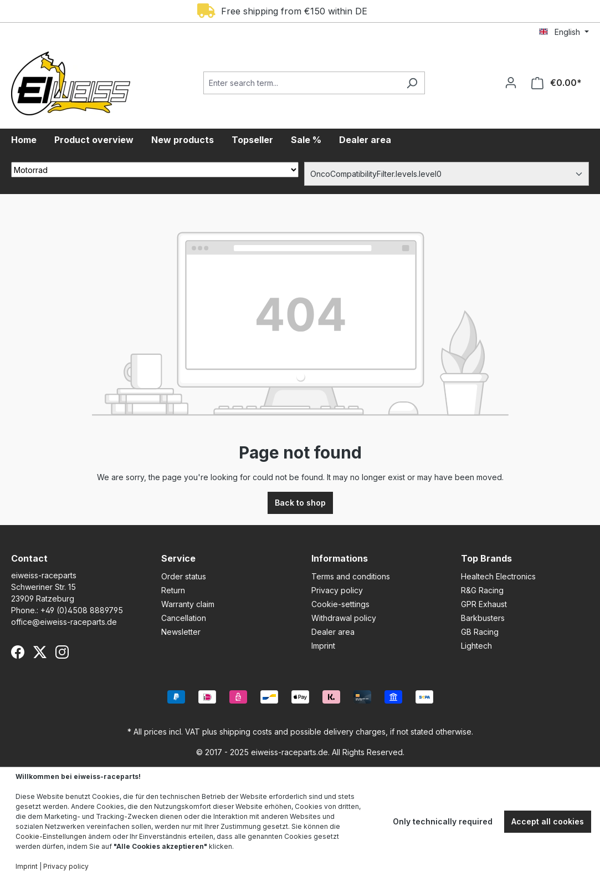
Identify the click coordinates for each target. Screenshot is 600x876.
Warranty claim (187, 604)
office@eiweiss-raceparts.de (64, 622)
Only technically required (443, 821)
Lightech (476, 645)
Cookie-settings (340, 604)
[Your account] (511, 83)
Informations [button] (339, 558)
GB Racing (480, 631)
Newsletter (181, 631)
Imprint (323, 645)
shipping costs (245, 731)
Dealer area (333, 631)
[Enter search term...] (301, 83)
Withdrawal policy (343, 618)
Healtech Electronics (498, 576)
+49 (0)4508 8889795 (81, 610)
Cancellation (183, 618)
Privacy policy (337, 590)
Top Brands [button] (486, 558)
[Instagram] (62, 652)
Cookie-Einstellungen (51, 836)
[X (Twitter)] (40, 652)
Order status (183, 576)
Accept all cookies (547, 821)
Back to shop (300, 502)
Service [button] (178, 558)
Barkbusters (483, 618)
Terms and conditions (350, 576)
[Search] (412, 83)
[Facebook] (17, 652)
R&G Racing (482, 590)
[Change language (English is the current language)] (564, 32)
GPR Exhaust (484, 604)
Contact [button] (29, 558)
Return (173, 590)
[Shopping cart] (556, 83)
